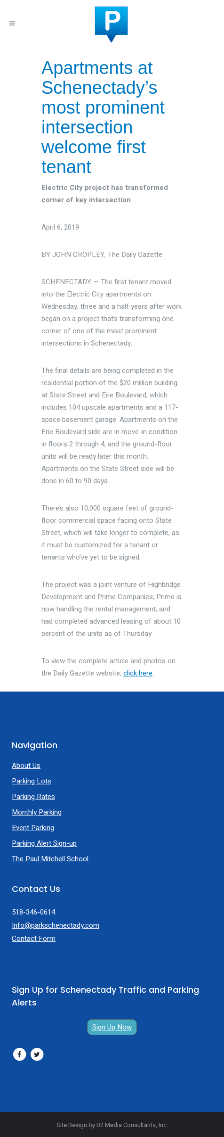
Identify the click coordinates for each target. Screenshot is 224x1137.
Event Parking (33, 828)
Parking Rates (33, 796)
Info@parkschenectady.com (55, 925)
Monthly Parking (37, 812)
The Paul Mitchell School (50, 859)
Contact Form (34, 938)
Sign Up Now (112, 1027)
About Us (26, 765)
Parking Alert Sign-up (44, 843)
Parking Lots (31, 781)
